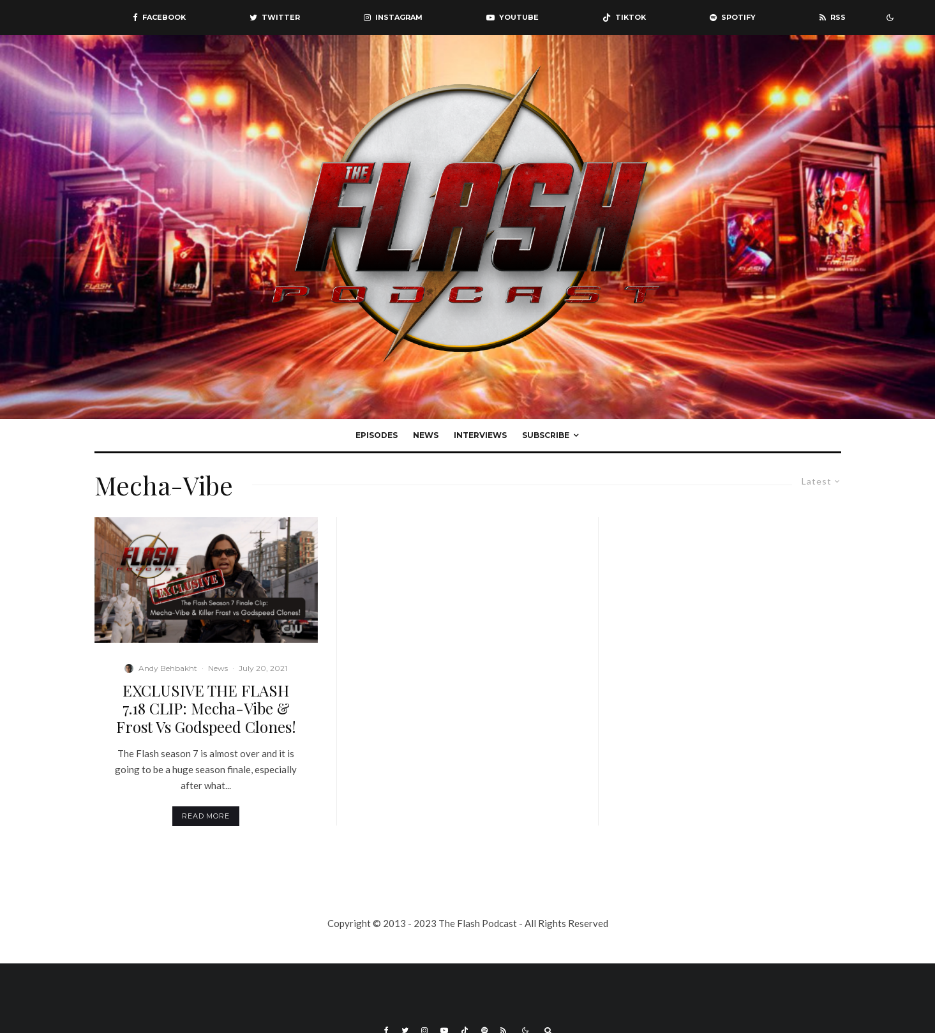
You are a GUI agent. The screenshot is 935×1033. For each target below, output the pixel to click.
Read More (206, 815)
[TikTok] (624, 17)
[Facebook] (159, 17)
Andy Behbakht (167, 668)
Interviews (480, 435)
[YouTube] (512, 17)
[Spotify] (733, 17)
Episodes (376, 435)
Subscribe (545, 435)
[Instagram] (393, 17)
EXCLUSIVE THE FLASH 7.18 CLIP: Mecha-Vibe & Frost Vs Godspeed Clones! (206, 708)
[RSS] (833, 17)
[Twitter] (275, 17)
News (425, 435)
